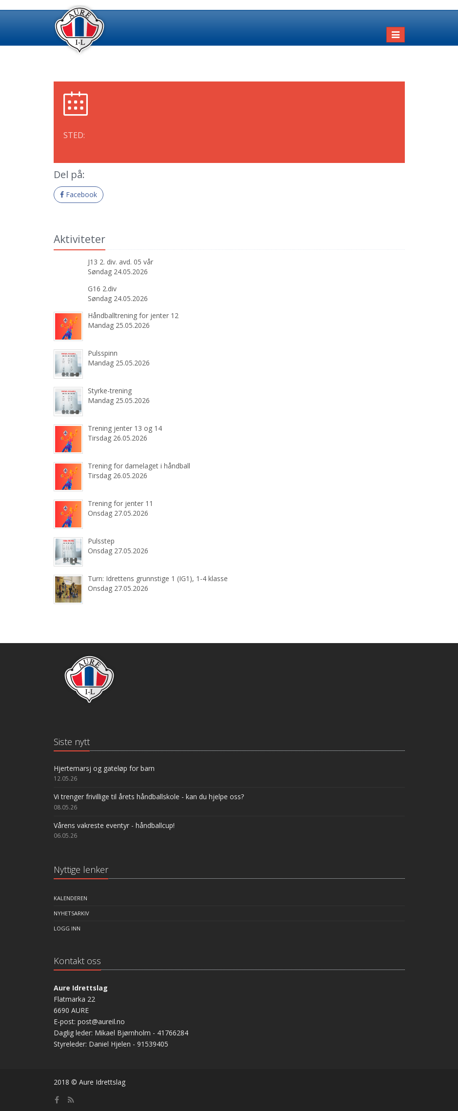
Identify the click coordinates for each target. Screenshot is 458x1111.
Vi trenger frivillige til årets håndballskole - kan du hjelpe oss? (149, 796)
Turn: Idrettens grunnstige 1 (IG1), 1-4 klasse (158, 578)
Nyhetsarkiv (71, 913)
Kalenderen (70, 898)
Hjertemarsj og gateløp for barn (104, 768)
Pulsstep (101, 540)
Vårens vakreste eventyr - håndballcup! (114, 825)
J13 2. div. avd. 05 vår (120, 261)
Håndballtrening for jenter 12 (133, 315)
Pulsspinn (103, 353)
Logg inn (67, 928)
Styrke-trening (110, 390)
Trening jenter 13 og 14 (125, 428)
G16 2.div (102, 288)
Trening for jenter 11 (120, 503)
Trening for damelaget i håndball (139, 465)
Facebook (78, 194)
